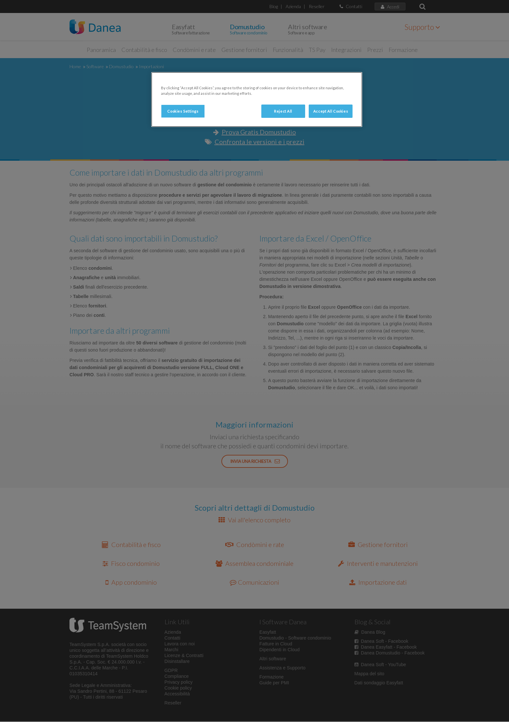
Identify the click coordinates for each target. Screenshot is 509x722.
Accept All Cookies (330, 111)
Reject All (283, 111)
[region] (256, 99)
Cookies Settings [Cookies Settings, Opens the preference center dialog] (182, 111)
